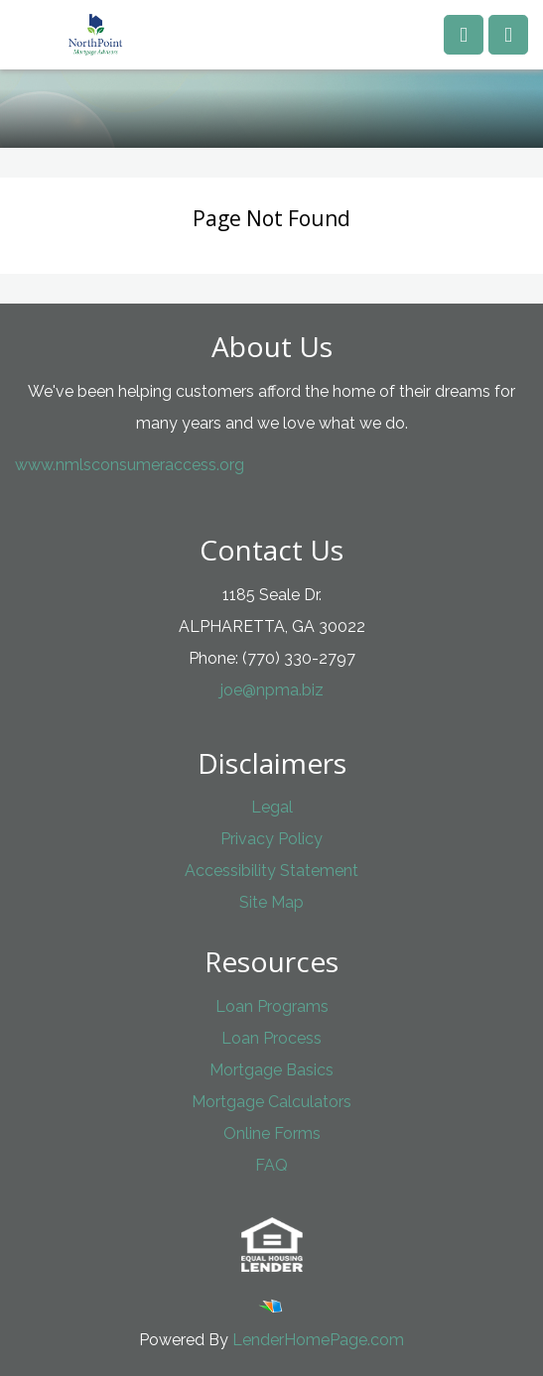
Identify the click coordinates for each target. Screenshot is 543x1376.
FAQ (271, 1165)
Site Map (271, 902)
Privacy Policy (271, 838)
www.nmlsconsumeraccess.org (129, 464)
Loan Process (271, 1038)
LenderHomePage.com (318, 1339)
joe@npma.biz (272, 690)
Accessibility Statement (271, 870)
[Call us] (463, 35)
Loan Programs (272, 1006)
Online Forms (272, 1133)
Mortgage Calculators (271, 1101)
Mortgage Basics (271, 1070)
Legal (272, 807)
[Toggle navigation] (508, 35)
